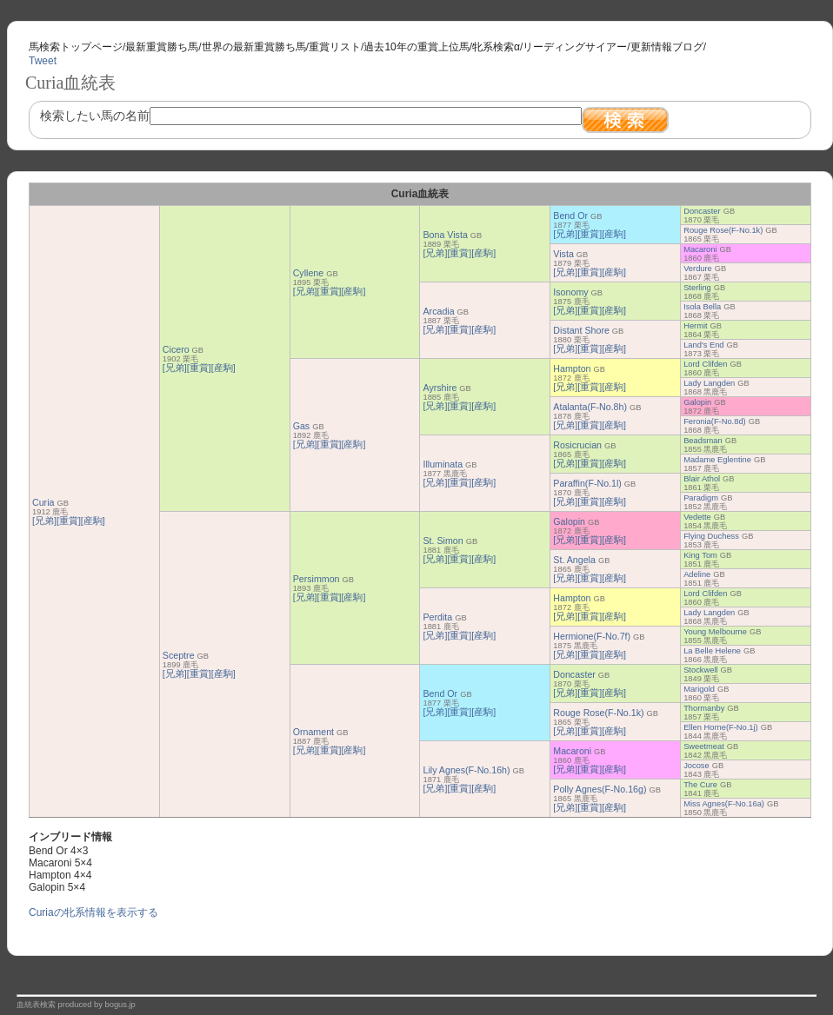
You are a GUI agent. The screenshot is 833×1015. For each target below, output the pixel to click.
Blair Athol (701, 478)
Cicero (176, 349)
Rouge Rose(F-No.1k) (723, 230)
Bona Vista (445, 234)
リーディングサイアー (575, 47)
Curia (43, 502)
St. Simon (443, 540)
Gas (301, 426)
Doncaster (702, 211)
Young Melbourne (715, 631)
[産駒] (93, 520)
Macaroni (699, 249)
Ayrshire (439, 387)
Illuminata (443, 464)
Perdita (437, 617)
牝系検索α (496, 47)
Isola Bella (702, 306)
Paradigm (700, 498)
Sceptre (179, 655)
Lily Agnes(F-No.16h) (466, 770)
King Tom (700, 555)
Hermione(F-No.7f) (591, 636)
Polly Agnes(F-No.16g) (599, 789)
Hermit (695, 326)
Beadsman (703, 440)
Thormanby (703, 708)
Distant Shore (581, 330)
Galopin (697, 402)
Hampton (571, 368)
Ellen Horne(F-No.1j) (720, 727)
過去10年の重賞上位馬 (416, 47)
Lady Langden (709, 383)
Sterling (697, 287)
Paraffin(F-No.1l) (587, 483)
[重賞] (69, 520)
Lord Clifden (705, 364)
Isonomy (570, 292)
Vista (563, 254)
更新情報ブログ (666, 47)
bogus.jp (120, 1004)
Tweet (43, 61)
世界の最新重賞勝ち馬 (254, 47)
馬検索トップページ (76, 47)
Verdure (697, 268)
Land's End (703, 345)
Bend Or (570, 215)
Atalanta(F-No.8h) (590, 406)
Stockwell (700, 670)
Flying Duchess (711, 536)
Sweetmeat (703, 746)
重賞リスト (335, 47)
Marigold (699, 689)
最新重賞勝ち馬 (161, 47)
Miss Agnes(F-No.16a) (723, 803)
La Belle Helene (712, 651)
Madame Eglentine (717, 459)
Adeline (696, 574)
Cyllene (308, 273)
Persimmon (316, 579)
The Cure (700, 784)
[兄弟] (44, 520)
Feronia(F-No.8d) (714, 421)
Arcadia (438, 311)
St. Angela (574, 559)
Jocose (696, 765)
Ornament (313, 731)
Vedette (697, 517)
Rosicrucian (577, 445)
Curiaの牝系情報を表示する (93, 912)
